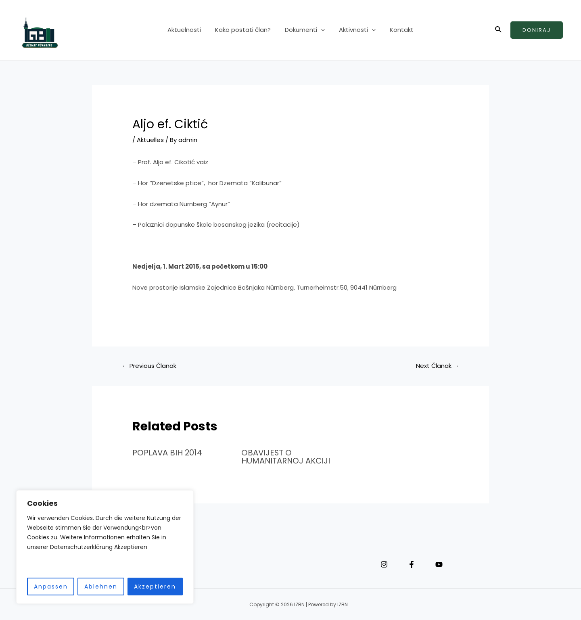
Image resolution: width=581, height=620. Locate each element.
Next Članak (437, 365)
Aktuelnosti (188, 30)
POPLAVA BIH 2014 (167, 452)
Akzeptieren (155, 586)
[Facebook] (411, 563)
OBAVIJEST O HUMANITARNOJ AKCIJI (286, 456)
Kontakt (398, 30)
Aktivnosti (355, 30)
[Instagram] (384, 563)
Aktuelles (150, 140)
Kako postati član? (245, 30)
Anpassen (51, 586)
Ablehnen (100, 586)
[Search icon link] (498, 30)
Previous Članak (149, 365)
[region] (105, 547)
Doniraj (536, 30)
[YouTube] (439, 563)
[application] (321, 30)
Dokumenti (305, 30)
